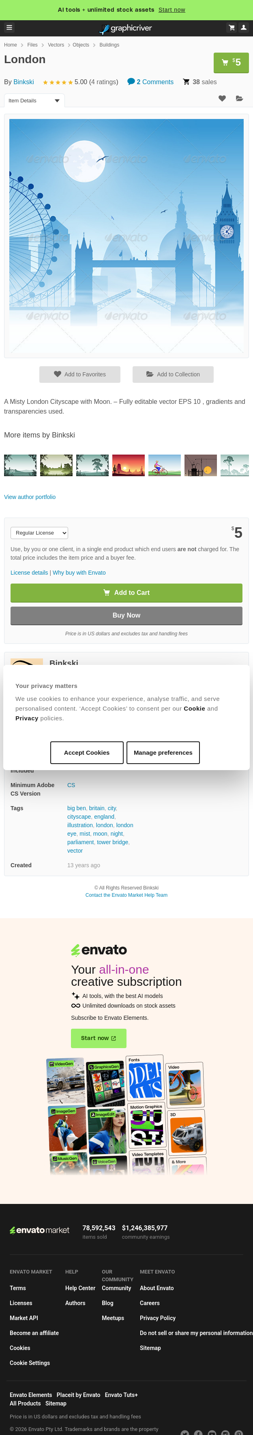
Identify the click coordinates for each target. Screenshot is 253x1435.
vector (75, 850)
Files (32, 45)
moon (100, 833)
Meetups (113, 1318)
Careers (150, 1303)
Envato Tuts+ (121, 1395)
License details (29, 572)
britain (97, 808)
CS (71, 785)
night (117, 833)
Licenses (21, 1303)
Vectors (56, 45)
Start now (172, 9)
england (104, 816)
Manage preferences (163, 752)
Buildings (109, 45)
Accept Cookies (87, 752)
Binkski (23, 82)
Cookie (194, 708)
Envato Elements (31, 1395)
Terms (18, 1288)
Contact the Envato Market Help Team (127, 895)
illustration (80, 825)
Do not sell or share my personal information (196, 1333)
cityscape (79, 816)
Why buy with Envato (79, 572)
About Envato (157, 1288)
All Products (25, 1403)
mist (84, 833)
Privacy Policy (158, 1318)
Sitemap (150, 1348)
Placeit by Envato (79, 1395)
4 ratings (103, 82)
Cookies (20, 1348)
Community (116, 1288)
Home (10, 45)
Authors (75, 1303)
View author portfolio (30, 497)
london (104, 825)
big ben (76, 808)
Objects (81, 45)
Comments (150, 82)
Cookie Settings (30, 1363)
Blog (107, 1303)
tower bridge (112, 842)
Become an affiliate (34, 1333)
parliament (80, 842)
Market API (24, 1318)
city (112, 808)
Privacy (27, 718)
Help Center (80, 1288)
